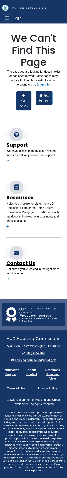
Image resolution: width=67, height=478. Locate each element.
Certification (11, 369)
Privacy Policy (47, 388)
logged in (43, 84)
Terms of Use (16, 388)
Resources (19, 197)
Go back (23, 101)
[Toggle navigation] (7, 18)
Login (17, 18)
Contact (31, 374)
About (32, 369)
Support (17, 144)
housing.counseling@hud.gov (35, 360)
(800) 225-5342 (35, 353)
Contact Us (20, 263)
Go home (44, 98)
